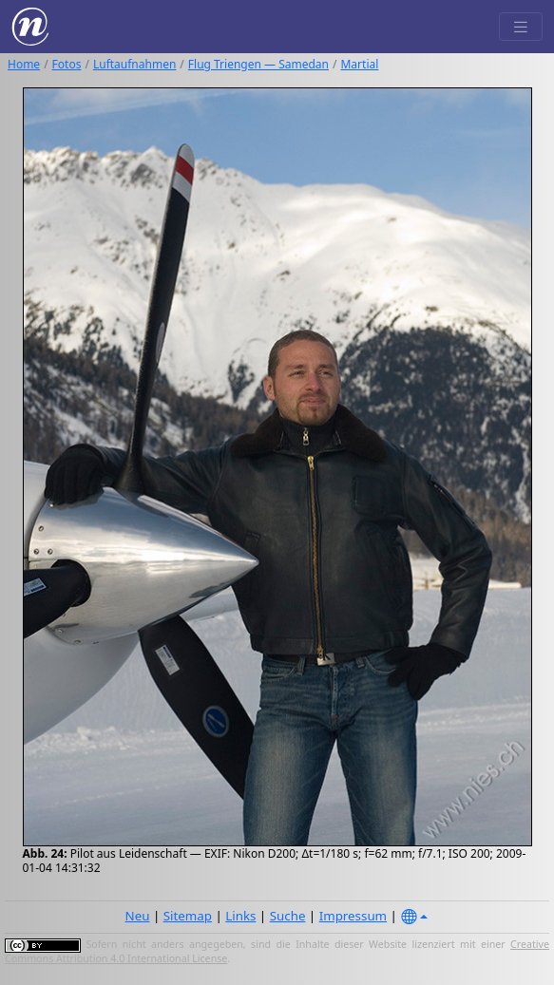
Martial (359, 64)
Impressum (353, 915)
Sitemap (187, 915)
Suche (288, 915)
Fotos (67, 64)
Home (24, 64)
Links (240, 915)
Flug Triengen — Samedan (258, 64)
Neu (137, 915)
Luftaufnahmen (134, 64)
